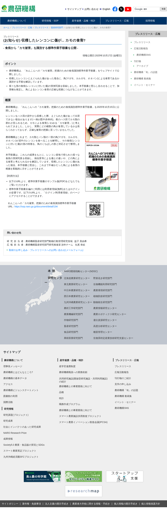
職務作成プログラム (69, 404)
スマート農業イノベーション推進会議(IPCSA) (83, 422)
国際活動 (8, 402)
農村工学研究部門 (73, 308)
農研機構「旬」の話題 (126, 390)
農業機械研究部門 (73, 314)
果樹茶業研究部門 (73, 338)
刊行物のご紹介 (123, 378)
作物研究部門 (71, 320)
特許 (61, 398)
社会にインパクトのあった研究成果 (22, 426)
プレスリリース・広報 (117, 20)
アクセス (8, 384)
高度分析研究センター (105, 326)
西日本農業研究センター (77, 296)
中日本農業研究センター (77, 290)
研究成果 (8, 420)
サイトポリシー (10, 503)
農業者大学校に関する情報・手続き (91, 503)
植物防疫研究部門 (102, 296)
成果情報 (8, 438)
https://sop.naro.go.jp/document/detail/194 (36, 206)
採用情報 (150, 20)
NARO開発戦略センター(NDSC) (81, 271)
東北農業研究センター (75, 284)
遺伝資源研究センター (105, 320)
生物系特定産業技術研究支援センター (113, 338)
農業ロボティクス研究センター (109, 314)
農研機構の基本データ (15, 378)
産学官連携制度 (67, 366)
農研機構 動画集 (123, 396)
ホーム (6, 28)
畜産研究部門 (57, 28)
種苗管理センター (102, 332)
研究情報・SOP (50, 20)
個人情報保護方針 (150, 503)
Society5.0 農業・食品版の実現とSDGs (23, 444)
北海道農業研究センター (77, 278)
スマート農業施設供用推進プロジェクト (80, 416)
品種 (61, 392)
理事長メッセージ (12, 366)
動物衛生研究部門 (102, 302)
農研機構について (16, 20)
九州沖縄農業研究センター (78, 302)
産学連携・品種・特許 (83, 20)
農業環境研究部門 (102, 290)
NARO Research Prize (15, 433)
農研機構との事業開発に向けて (75, 386)
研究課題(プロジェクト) (15, 415)
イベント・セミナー (125, 402)
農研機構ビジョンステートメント (21, 390)
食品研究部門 (71, 332)
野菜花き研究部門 (102, 278)
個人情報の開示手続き (125, 503)
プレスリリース (41, 28)
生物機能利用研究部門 (105, 284)
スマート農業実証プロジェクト (19, 450)
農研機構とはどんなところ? (18, 372)
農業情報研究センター (105, 308)
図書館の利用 (10, 396)
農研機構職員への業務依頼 (73, 372)
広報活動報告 (122, 372)
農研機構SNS (122, 408)
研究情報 (8, 408)
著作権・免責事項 (31, 503)
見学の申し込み (123, 384)
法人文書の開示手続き (56, 503)
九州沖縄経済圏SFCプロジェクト (21, 456)
